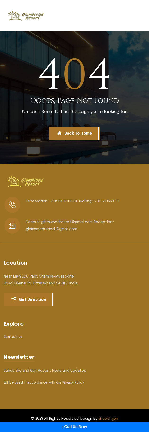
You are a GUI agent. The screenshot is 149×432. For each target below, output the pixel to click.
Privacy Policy (73, 382)
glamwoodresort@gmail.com (67, 222)
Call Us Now (74, 427)
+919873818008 (63, 201)
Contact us (13, 336)
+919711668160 (107, 201)
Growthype (108, 419)
